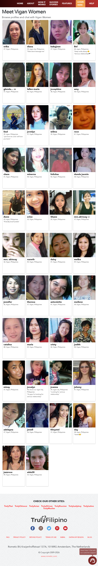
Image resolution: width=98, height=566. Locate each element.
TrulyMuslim (49, 509)
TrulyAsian (34, 506)
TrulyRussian (61, 506)
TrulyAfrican (47, 506)
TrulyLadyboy (75, 506)
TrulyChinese (21, 506)
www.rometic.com (49, 556)
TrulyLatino (88, 506)
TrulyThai (8, 506)
